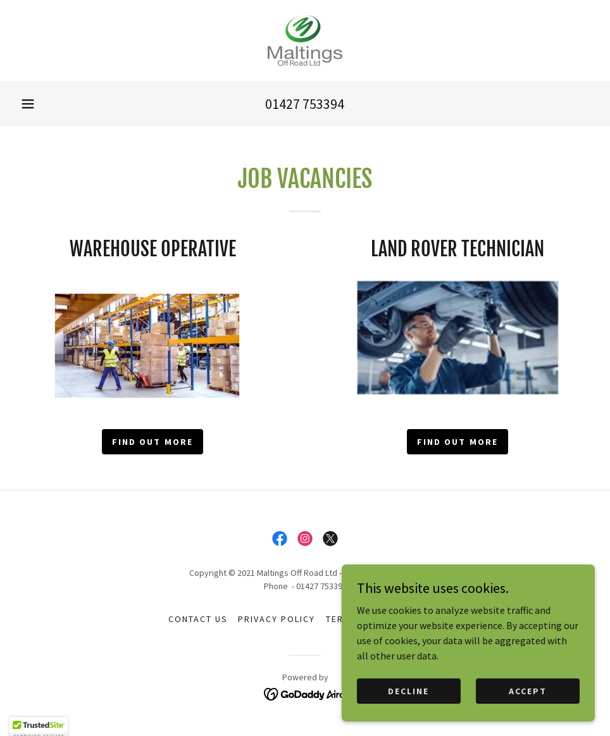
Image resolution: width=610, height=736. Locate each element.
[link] (305, 40)
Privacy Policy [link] (276, 619)
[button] (27, 103)
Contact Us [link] (198, 619)
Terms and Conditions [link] (384, 619)
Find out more (152, 441)
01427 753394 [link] (304, 104)
